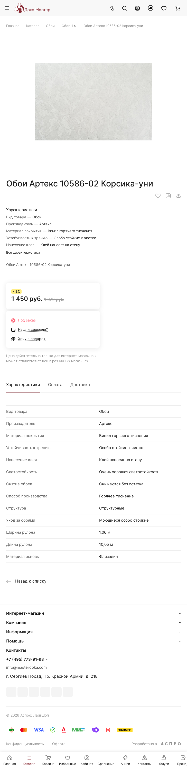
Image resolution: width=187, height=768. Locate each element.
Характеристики (23, 384)
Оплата (55, 384)
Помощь (15, 641)
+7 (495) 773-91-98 (25, 659)
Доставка (80, 384)
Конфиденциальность (25, 744)
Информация (19, 631)
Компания (16, 622)
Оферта (59, 744)
